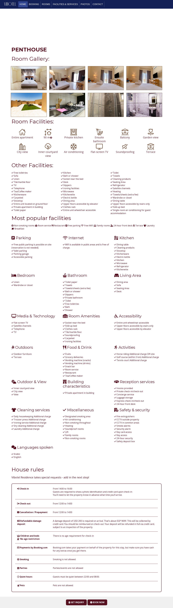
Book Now (97, 602)
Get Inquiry (76, 602)
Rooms (46, 4)
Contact (98, 4)
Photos (85, 4)
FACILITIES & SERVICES (65, 4)
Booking (34, 4)
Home (23, 4)
